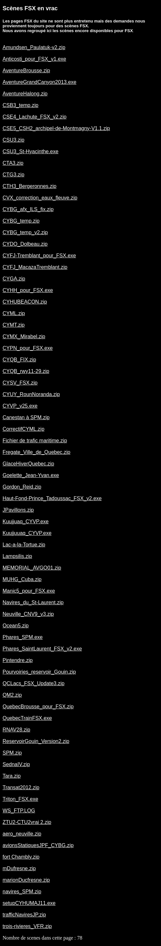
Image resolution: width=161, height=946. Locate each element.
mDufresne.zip (19, 868)
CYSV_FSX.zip (20, 382)
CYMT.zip (13, 325)
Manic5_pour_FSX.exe (29, 591)
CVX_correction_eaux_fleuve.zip (40, 197)
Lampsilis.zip (17, 556)
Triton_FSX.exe (20, 799)
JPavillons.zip (18, 510)
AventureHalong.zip (25, 93)
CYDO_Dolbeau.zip (25, 244)
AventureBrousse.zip (26, 70)
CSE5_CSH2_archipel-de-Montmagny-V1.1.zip (56, 128)
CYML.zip (14, 313)
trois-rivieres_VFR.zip (27, 926)
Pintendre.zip (18, 660)
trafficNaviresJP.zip (24, 914)
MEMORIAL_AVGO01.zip (32, 567)
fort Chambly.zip (21, 857)
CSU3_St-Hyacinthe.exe (30, 151)
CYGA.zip (14, 278)
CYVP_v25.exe (20, 406)
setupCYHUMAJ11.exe (29, 903)
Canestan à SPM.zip (26, 417)
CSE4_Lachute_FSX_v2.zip (34, 116)
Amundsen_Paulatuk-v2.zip (34, 47)
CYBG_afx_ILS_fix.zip (28, 209)
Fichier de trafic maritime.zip (35, 440)
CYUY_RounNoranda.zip (31, 394)
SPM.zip (12, 753)
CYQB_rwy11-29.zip (26, 371)
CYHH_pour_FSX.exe (28, 290)
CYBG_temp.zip (21, 221)
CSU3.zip (13, 140)
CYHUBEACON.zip (25, 302)
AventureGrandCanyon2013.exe (39, 82)
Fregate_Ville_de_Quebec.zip (37, 452)
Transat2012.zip (21, 787)
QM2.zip (12, 695)
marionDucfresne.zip (26, 880)
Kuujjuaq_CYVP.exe (26, 521)
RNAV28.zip (16, 729)
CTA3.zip (13, 163)
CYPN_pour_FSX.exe (28, 348)
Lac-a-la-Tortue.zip (24, 544)
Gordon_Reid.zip (22, 487)
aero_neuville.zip (22, 833)
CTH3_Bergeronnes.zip (29, 186)
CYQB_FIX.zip (19, 359)
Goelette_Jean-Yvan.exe (31, 475)
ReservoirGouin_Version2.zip (36, 741)
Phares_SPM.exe (23, 637)
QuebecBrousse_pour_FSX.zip (38, 706)
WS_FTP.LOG (19, 810)
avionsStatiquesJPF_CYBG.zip (38, 845)
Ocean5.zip (16, 625)
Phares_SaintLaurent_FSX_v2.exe (42, 648)
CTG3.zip (13, 174)
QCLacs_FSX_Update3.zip (33, 683)
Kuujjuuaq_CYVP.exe (27, 533)
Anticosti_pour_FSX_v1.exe (34, 59)
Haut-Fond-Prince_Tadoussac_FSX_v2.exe (52, 498)
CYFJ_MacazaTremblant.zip (35, 267)
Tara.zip (12, 776)
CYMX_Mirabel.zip (24, 336)
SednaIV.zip (16, 764)
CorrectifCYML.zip (23, 429)
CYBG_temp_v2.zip (25, 232)
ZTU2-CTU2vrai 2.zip (27, 822)
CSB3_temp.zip (20, 105)
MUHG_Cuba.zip (22, 579)
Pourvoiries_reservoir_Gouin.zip (39, 672)
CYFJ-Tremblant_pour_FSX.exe (39, 255)
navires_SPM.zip (22, 891)
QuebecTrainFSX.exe (27, 718)
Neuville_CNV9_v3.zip (28, 614)
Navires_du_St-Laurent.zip (33, 602)
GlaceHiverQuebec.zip (28, 463)
